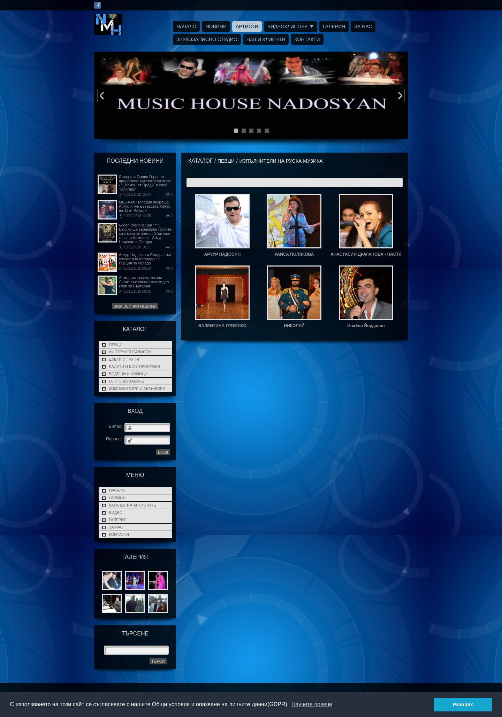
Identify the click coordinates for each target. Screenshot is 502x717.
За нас (363, 26)
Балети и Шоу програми (134, 366)
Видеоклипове (287, 26)
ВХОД (163, 452)
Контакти (307, 39)
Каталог (200, 161)
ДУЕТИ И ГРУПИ (124, 359)
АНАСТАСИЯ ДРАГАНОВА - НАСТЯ (366, 254)
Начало (186, 26)
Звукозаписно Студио (206, 39)
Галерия (334, 26)
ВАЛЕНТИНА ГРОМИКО (222, 325)
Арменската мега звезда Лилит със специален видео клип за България (144, 282)
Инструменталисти (130, 352)
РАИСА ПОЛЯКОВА (294, 254)
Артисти (247, 26)
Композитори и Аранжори (137, 388)
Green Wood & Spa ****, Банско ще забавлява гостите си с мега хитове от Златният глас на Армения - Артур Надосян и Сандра (145, 233)
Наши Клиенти (266, 39)
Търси (158, 661)
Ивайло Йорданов (366, 325)
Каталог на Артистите (132, 505)
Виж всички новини (135, 306)
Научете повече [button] (311, 704)
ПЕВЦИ (116, 344)
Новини (216, 26)
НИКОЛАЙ (294, 325)
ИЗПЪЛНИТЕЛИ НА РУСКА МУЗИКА (280, 161)
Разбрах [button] (463, 704)
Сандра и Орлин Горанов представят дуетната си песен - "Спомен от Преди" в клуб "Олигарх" (146, 183)
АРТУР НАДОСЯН (222, 254)
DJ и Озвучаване (126, 381)
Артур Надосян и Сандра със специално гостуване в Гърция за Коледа (145, 259)
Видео (116, 512)
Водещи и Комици (128, 374)
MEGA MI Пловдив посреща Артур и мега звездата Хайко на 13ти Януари (144, 206)
